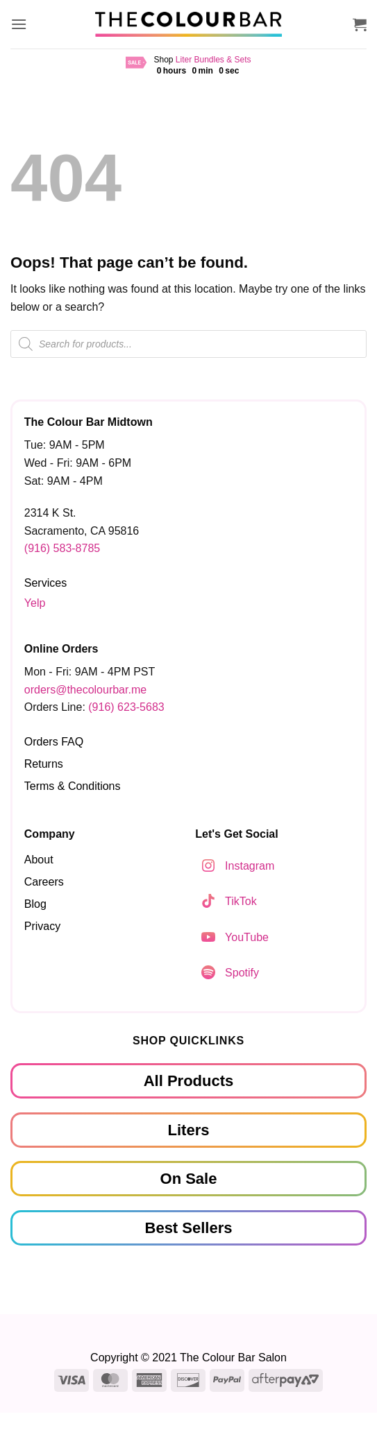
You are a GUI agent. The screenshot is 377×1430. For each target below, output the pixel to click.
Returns (43, 764)
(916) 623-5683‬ (126, 707)
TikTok (241, 901)
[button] (18, 24)
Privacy (42, 926)
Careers (44, 882)
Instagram (249, 866)
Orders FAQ (53, 742)
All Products (189, 1080)
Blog (35, 904)
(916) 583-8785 (62, 548)
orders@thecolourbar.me (85, 690)
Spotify (242, 973)
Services (45, 583)
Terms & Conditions (72, 786)
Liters (189, 1129)
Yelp (35, 603)
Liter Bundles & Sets (213, 59)
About (38, 859)
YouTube (247, 937)
